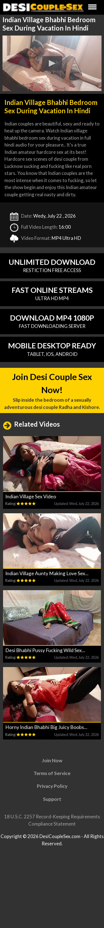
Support (52, 803)
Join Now (52, 764)
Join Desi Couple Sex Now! (52, 393)
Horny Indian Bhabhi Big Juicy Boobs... (46, 731)
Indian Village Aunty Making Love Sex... (46, 577)
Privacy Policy (52, 790)
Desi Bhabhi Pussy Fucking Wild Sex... (45, 654)
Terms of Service (52, 777)
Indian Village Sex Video (30, 500)
